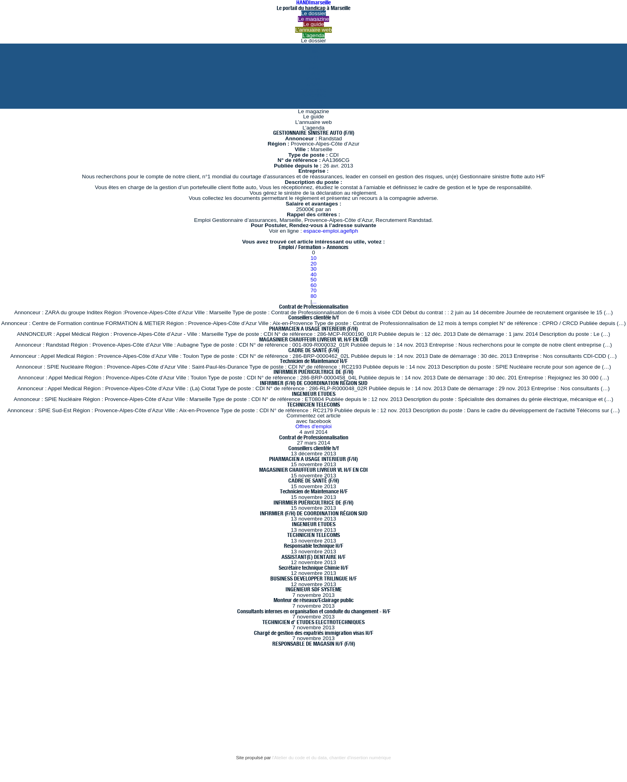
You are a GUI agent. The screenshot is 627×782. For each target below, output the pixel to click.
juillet (314, 51)
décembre (313, 90)
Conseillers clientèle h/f (313, 317)
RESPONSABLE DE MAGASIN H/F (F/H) (313, 643)
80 (313, 296)
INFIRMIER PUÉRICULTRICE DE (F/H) (313, 372)
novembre (313, 95)
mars (313, 73)
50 (313, 280)
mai (313, 63)
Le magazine (313, 19)
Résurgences (283, 682)
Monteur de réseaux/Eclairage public (313, 600)
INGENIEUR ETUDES (313, 394)
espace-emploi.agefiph (331, 231)
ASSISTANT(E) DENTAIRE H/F (313, 557)
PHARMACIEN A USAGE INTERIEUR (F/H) (313, 328)
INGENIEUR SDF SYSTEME (314, 589)
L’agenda (313, 35)
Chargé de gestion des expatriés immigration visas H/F (313, 633)
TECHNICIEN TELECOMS (313, 404)
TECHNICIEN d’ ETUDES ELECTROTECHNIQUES (313, 622)
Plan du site (36, 721)
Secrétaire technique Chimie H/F (313, 568)
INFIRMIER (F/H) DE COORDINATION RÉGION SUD (313, 383)
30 (313, 269)
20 (313, 264)
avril (314, 68)
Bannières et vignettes (100, 705)
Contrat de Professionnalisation (313, 306)
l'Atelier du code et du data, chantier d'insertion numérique (331, 757)
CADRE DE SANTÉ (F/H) (313, 350)
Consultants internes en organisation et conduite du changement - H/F (313, 611)
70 (313, 290)
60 (313, 285)
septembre (313, 106)
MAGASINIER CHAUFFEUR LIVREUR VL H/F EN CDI (313, 339)
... (314, 302)
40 (313, 274)
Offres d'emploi (314, 426)
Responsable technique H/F (313, 546)
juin (313, 57)
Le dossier (313, 13)
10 (313, 258)
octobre (313, 101)
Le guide (313, 24)
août (313, 46)
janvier (313, 84)
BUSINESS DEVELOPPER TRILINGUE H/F (313, 578)
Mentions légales (43, 705)
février (313, 79)
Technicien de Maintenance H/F (313, 361)
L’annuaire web (313, 30)
